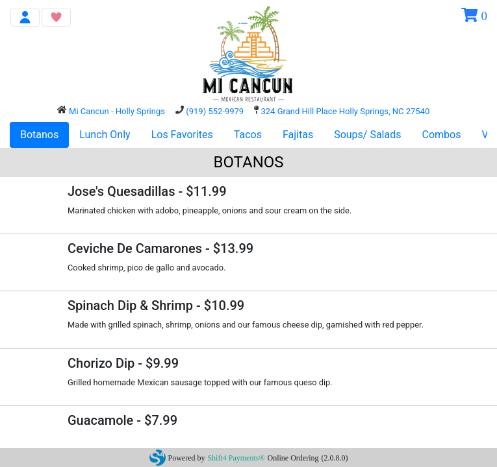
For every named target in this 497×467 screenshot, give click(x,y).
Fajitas (298, 134)
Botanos (39, 134)
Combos (441, 134)
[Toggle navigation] (25, 17)
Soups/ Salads (367, 134)
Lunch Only (104, 134)
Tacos (248, 134)
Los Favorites (182, 134)
